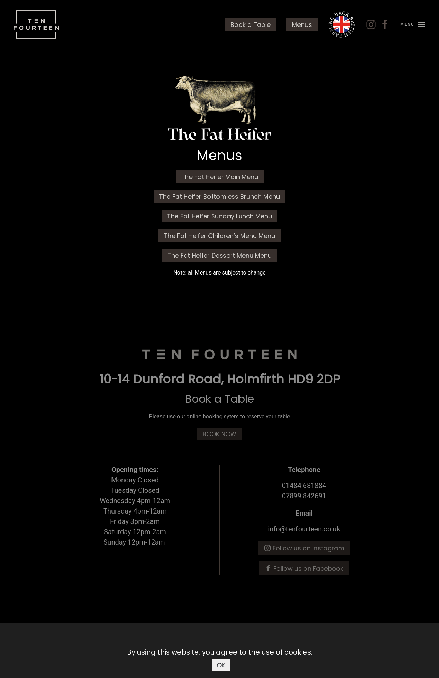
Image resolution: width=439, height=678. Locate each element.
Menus (302, 24)
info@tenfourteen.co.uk (304, 529)
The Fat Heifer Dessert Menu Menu (219, 255)
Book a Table (251, 24)
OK (221, 665)
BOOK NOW (219, 434)
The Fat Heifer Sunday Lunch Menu (219, 216)
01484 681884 (304, 485)
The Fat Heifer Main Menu (219, 176)
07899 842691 (304, 496)
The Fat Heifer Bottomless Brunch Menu (219, 196)
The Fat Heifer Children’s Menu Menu (219, 235)
